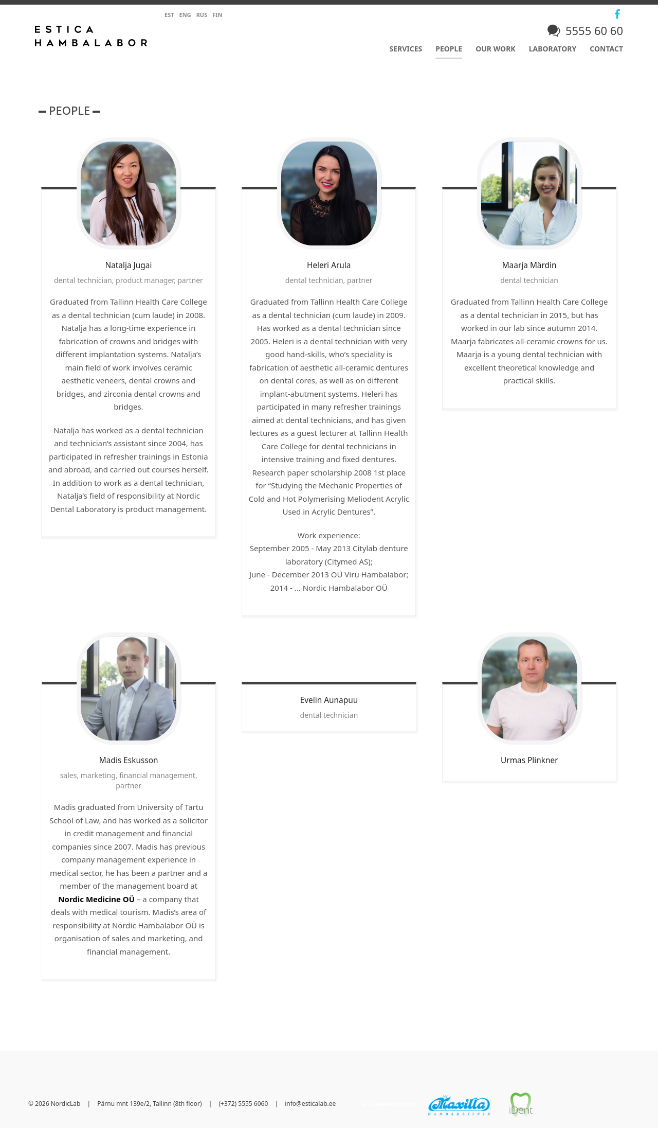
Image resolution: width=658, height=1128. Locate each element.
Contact (606, 49)
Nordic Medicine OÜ (96, 899)
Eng (185, 15)
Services (405, 49)
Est (169, 15)
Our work (495, 49)
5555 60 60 (594, 30)
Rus (202, 15)
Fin (217, 15)
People (448, 49)
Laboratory (553, 49)
